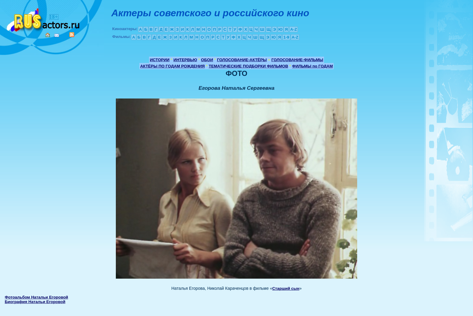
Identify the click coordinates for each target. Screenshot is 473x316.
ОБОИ (207, 60)
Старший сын (285, 288)
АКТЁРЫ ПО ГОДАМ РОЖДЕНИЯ (172, 66)
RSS (71, 34)
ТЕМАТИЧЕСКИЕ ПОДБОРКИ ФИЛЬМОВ (248, 66)
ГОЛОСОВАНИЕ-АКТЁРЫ (242, 60)
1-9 (286, 37)
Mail (56, 35)
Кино (43, 19)
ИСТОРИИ (160, 60)
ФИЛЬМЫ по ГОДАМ (312, 66)
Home (47, 35)
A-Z (293, 29)
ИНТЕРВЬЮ (185, 60)
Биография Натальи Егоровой (35, 301)
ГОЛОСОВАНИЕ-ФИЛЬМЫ (297, 60)
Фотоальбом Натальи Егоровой (36, 297)
